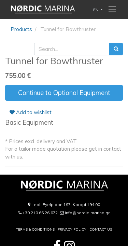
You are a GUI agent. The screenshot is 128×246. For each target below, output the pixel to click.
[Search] (116, 49)
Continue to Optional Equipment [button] (64, 92)
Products (21, 29)
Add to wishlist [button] (31, 112)
